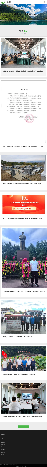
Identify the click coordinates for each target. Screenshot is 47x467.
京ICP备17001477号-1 (24, 466)
